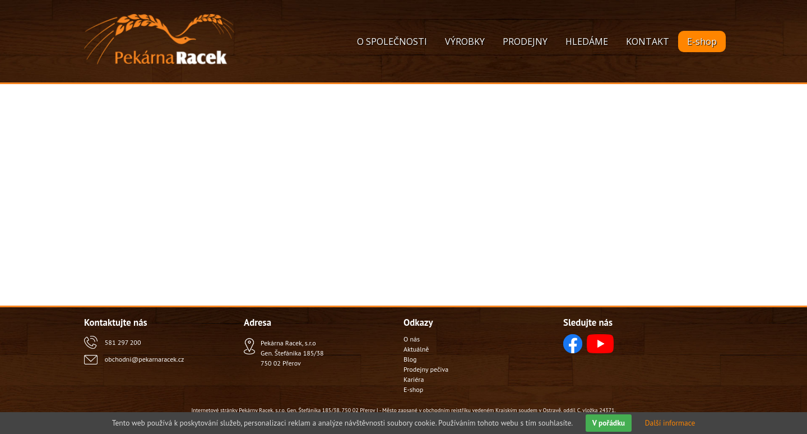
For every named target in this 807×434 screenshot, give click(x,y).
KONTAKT (647, 41)
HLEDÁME (586, 41)
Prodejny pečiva (426, 369)
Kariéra (414, 379)
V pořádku (608, 423)
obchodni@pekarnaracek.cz (144, 359)
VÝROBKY (465, 41)
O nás (412, 339)
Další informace (670, 423)
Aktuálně (416, 349)
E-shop (702, 41)
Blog (410, 359)
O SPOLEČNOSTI (392, 41)
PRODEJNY (525, 41)
